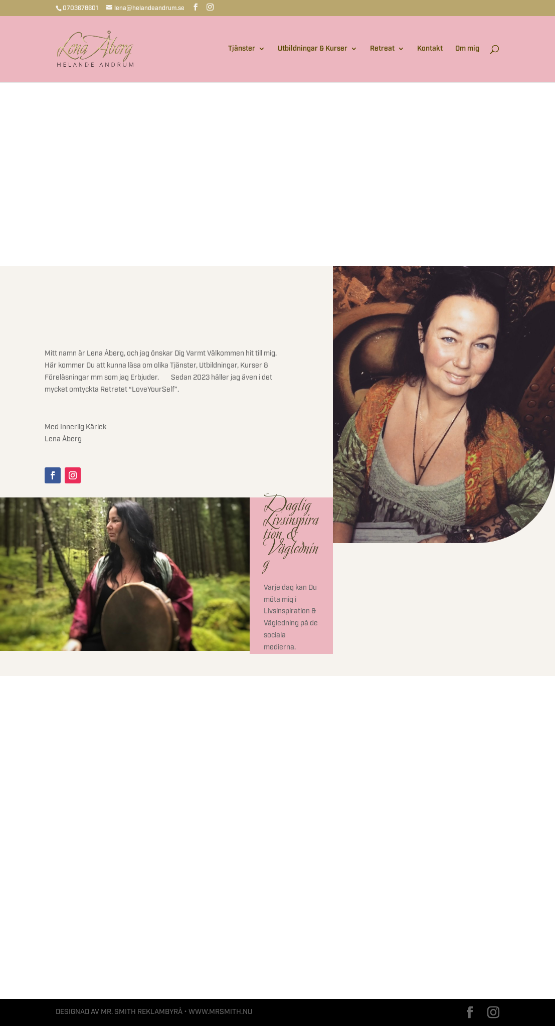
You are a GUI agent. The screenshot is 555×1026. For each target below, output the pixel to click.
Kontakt (430, 49)
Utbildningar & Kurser (312, 49)
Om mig (467, 49)
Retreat (382, 49)
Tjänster (241, 49)
